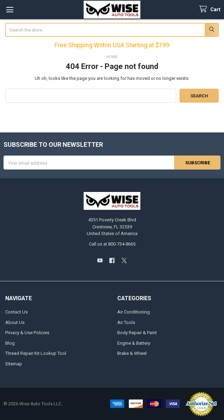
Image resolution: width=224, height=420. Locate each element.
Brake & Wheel (132, 353)
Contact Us (16, 312)
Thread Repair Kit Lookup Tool (35, 353)
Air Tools (126, 322)
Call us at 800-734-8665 (112, 244)
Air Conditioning (133, 312)
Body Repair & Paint (137, 332)
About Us (14, 322)
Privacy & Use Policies (27, 332)
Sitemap (13, 363)
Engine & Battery (133, 343)
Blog (10, 343)
